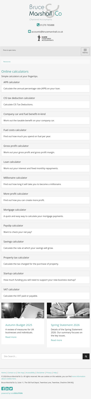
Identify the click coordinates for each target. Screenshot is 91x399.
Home (3, 372)
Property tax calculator (16, 257)
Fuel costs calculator (15, 130)
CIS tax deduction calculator (19, 98)
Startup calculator (14, 273)
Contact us (12, 372)
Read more (11, 337)
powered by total (12, 393)
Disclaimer (40, 372)
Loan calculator (12, 161)
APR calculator (12, 82)
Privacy (49, 372)
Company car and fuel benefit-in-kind (25, 114)
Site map (20, 372)
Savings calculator (14, 241)
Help (55, 372)
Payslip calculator (13, 225)
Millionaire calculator (15, 177)
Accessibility (30, 372)
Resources (7, 62)
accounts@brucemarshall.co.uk (45, 31)
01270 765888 (45, 25)
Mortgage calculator (15, 209)
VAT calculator (12, 289)
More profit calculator (16, 193)
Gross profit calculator (16, 145)
